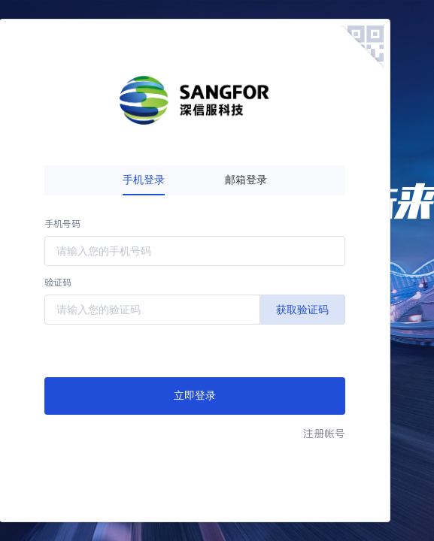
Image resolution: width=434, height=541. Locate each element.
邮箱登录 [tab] (246, 180)
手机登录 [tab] (144, 180)
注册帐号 (324, 433)
